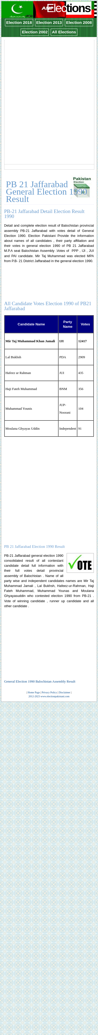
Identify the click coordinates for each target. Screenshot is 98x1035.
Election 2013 (49, 22)
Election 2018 (19, 22)
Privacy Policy (49, 692)
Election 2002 (35, 32)
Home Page (34, 692)
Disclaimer (64, 692)
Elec (69, 8)
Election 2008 (79, 22)
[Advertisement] (49, 89)
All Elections (64, 32)
